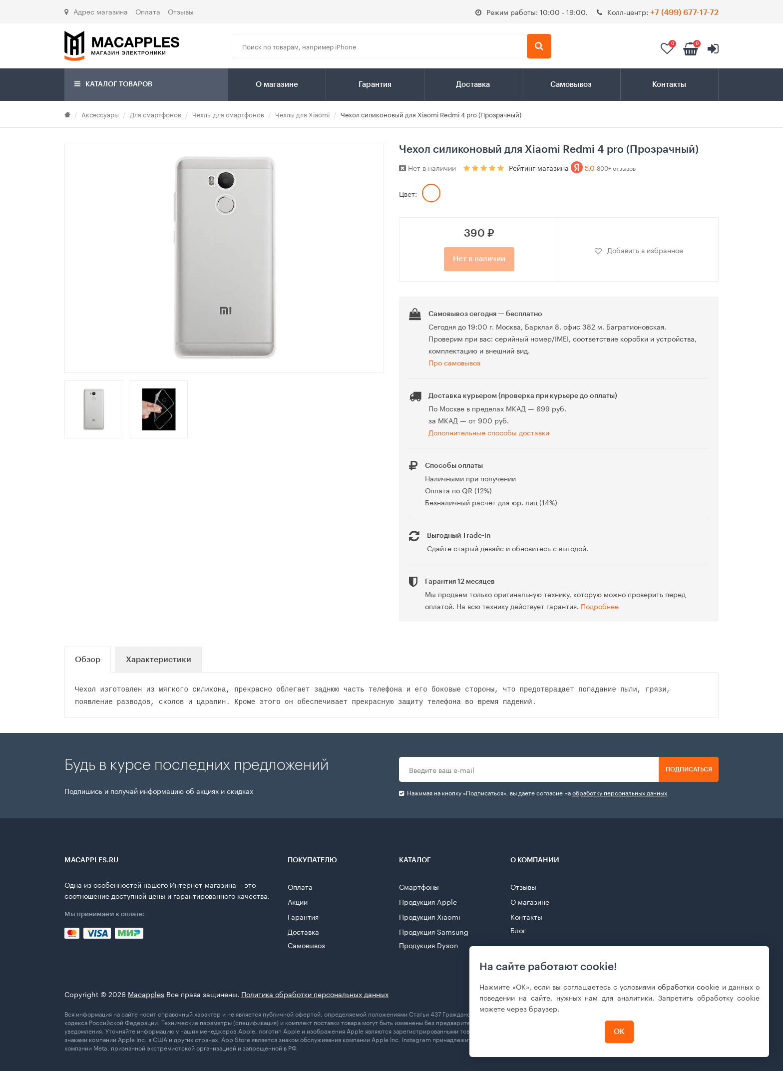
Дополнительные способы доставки (488, 431)
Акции (298, 901)
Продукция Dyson (428, 944)
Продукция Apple (428, 901)
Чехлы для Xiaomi (302, 114)
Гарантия (375, 84)
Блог (518, 929)
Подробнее (600, 605)
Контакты (669, 84)
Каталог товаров (113, 84)
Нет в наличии (479, 259)
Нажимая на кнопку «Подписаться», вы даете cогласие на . (534, 792)
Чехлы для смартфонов (228, 114)
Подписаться (689, 769)
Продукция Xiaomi (429, 916)
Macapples (146, 993)
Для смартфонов (155, 114)
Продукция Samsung (433, 931)
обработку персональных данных (619, 792)
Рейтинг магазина (572, 167)
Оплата (147, 10)
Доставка (473, 84)
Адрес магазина (96, 10)
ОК (619, 1032)
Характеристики (158, 660)
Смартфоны (419, 886)
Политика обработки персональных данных (315, 993)
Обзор (87, 660)
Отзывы (181, 10)
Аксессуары (100, 114)
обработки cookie (688, 986)
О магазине (277, 84)
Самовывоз (571, 84)
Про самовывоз (454, 362)
